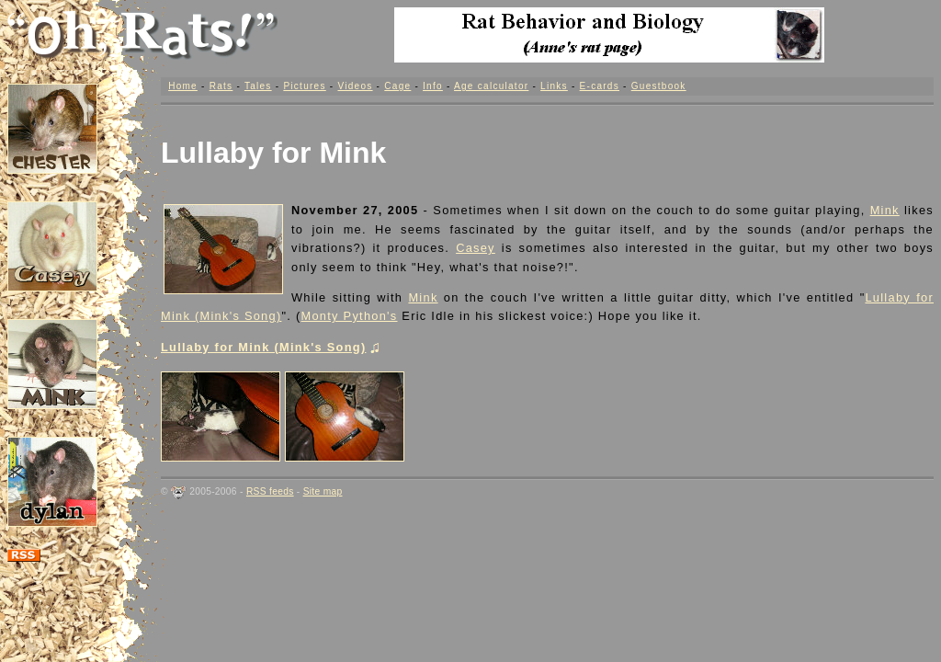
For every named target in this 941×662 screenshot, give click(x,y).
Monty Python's (349, 316)
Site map (323, 491)
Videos (354, 86)
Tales (258, 86)
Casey (475, 248)
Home (183, 86)
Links (554, 86)
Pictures (304, 86)
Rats (221, 86)
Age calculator (491, 86)
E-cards (599, 86)
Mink (885, 210)
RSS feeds (270, 491)
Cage (397, 86)
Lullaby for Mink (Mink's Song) (270, 347)
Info (433, 86)
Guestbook (658, 86)
